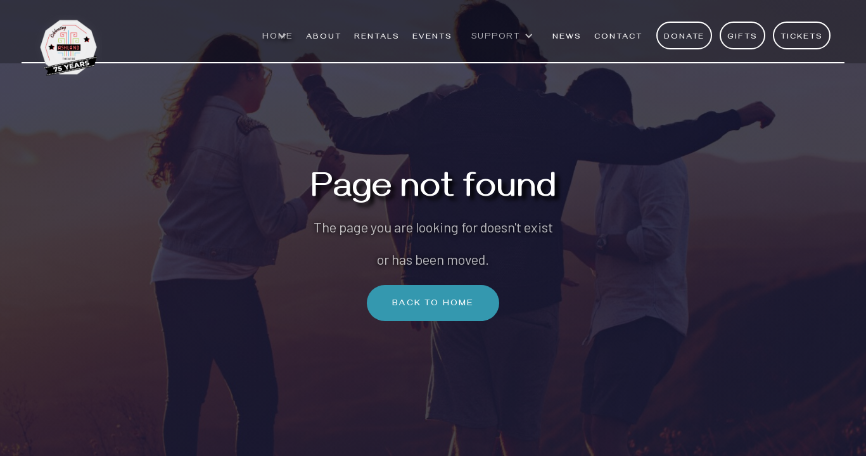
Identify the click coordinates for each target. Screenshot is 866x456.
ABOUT (323, 37)
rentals (377, 37)
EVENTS (432, 37)
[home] (68, 41)
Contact (618, 37)
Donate (684, 37)
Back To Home (433, 304)
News (567, 37)
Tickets (801, 37)
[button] (278, 43)
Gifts (742, 37)
